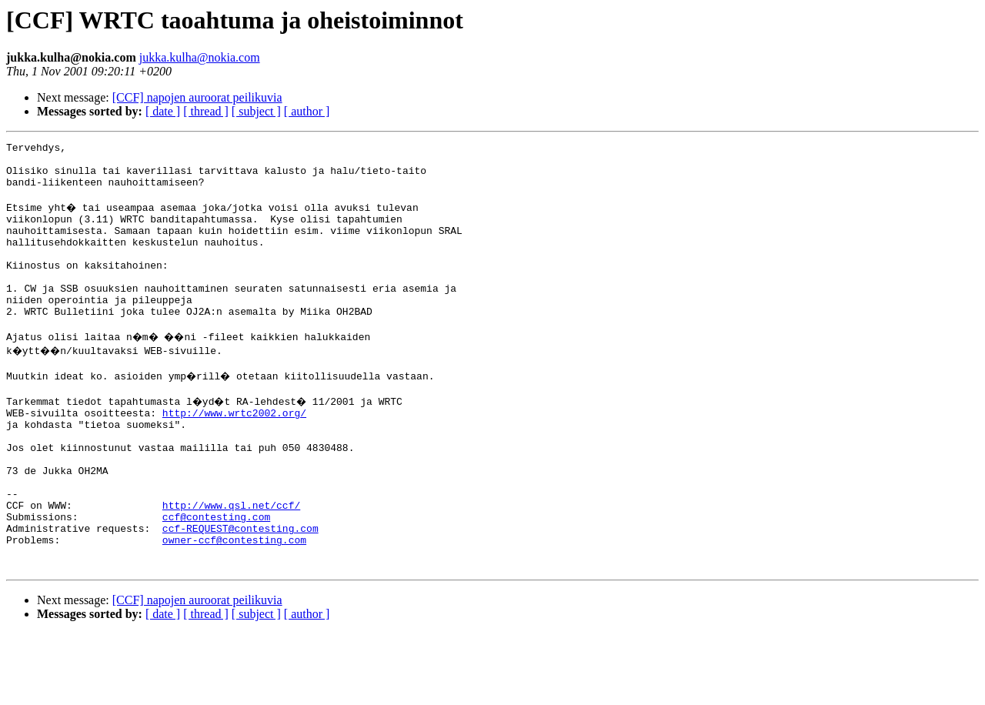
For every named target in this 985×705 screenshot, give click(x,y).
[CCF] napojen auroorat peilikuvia (197, 97)
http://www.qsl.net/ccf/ (231, 565)
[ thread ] (206, 111)
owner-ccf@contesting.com (234, 606)
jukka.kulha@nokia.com (199, 57)
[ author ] (307, 111)
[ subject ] (256, 111)
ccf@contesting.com (216, 579)
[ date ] (162, 111)
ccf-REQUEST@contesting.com (240, 593)
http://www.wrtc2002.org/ (234, 454)
